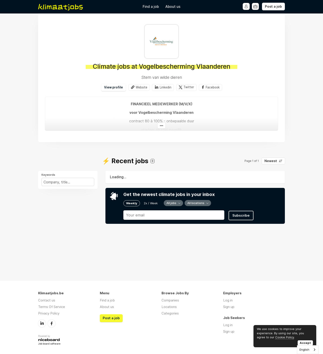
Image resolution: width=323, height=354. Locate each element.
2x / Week (151, 203)
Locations (169, 307)
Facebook (213, 87)
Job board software (49, 344)
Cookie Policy (284, 337)
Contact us (46, 300)
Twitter (188, 87)
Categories (170, 313)
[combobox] (308, 349)
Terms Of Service (51, 307)
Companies (170, 300)
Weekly (131, 203)
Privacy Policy (48, 313)
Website (141, 87)
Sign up (228, 307)
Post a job (273, 6)
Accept (305, 343)
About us (172, 6)
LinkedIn (42, 323)
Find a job (151, 6)
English (304, 349)
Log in (228, 300)
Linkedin (165, 87)
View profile (113, 87)
